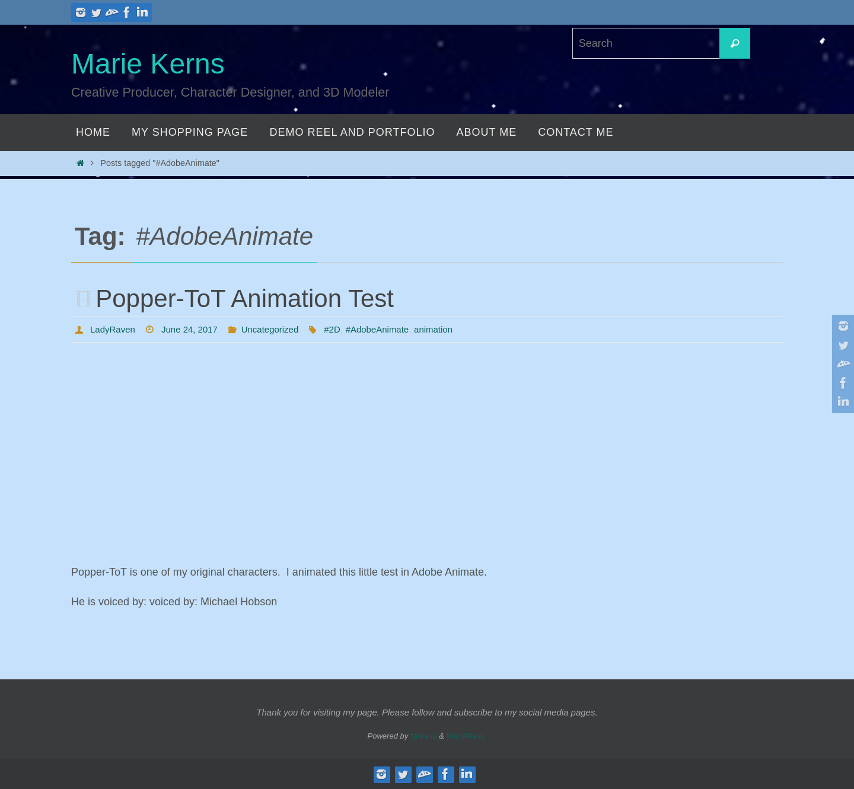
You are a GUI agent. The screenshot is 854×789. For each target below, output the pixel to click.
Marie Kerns (148, 63)
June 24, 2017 (194, 329)
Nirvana (423, 735)
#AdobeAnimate (391, 329)
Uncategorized (278, 329)
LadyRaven (114, 329)
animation (451, 329)
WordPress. (467, 735)
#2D (343, 329)
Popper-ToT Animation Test (244, 298)
